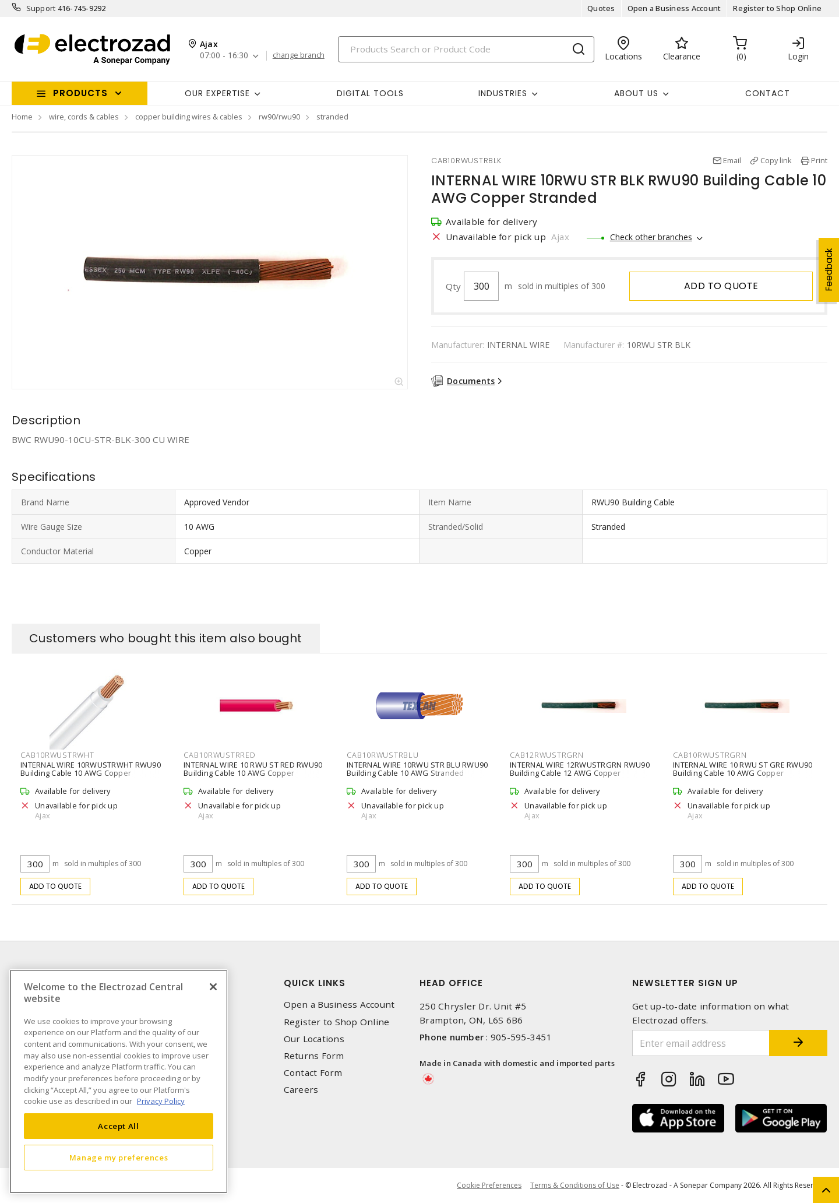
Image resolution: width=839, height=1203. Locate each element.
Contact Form (313, 1072)
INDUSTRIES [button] (502, 93)
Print (819, 160)
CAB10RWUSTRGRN (710, 755)
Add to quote (721, 286)
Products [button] (80, 93)
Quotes (601, 8)
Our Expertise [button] (217, 93)
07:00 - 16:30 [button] (224, 56)
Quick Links (315, 983)
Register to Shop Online (777, 8)
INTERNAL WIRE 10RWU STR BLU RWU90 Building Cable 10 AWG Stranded (417, 768)
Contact (767, 93)
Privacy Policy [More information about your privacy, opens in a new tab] (161, 1101)
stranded (332, 116)
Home (22, 116)
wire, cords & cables (84, 116)
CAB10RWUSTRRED (220, 755)
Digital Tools (370, 93)
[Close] (213, 987)
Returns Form (314, 1055)
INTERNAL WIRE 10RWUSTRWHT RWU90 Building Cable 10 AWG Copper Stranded (90, 772)
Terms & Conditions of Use (574, 1185)
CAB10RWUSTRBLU (383, 755)
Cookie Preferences (489, 1185)
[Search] (466, 49)
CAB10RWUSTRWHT (57, 755)
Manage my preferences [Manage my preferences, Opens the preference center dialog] (118, 1157)
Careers (301, 1089)
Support (41, 8)
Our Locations (314, 1038)
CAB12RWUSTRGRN (547, 755)
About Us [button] (636, 93)
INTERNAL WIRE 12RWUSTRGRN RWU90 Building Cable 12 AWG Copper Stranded (580, 772)
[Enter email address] (701, 1043)
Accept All (118, 1126)
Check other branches (651, 236)
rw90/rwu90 (279, 116)
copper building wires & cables (188, 116)
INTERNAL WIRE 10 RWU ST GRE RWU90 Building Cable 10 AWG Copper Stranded (742, 772)
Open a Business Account (674, 8)
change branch (299, 55)
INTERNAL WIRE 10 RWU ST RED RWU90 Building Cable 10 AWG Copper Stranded (253, 772)
